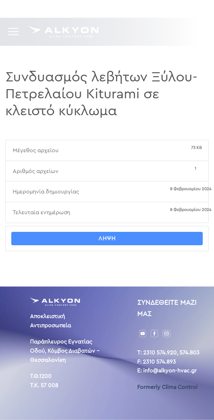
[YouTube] (143, 333)
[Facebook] (154, 333)
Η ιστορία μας (89, 8)
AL (179, 8)
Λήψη (107, 238)
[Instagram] (166, 333)
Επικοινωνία (130, 8)
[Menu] (14, 31)
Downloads (49, 8)
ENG (168, 8)
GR (156, 8)
